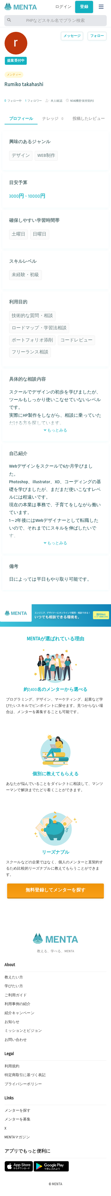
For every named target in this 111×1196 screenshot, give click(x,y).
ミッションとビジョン (23, 1031)
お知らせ (12, 1022)
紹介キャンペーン (19, 1013)
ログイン (63, 7)
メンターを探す (18, 1110)
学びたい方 (14, 986)
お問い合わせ (16, 1040)
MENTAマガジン (17, 1137)
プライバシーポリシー (23, 1084)
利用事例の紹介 (18, 1004)
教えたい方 (14, 977)
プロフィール (21, 118)
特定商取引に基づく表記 (25, 1075)
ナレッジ (52, 118)
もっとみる (55, 430)
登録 (84, 7)
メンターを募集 (18, 1119)
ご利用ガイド (16, 995)
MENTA (57, 1184)
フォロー (97, 36)
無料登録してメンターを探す (55, 890)
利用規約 (12, 1066)
